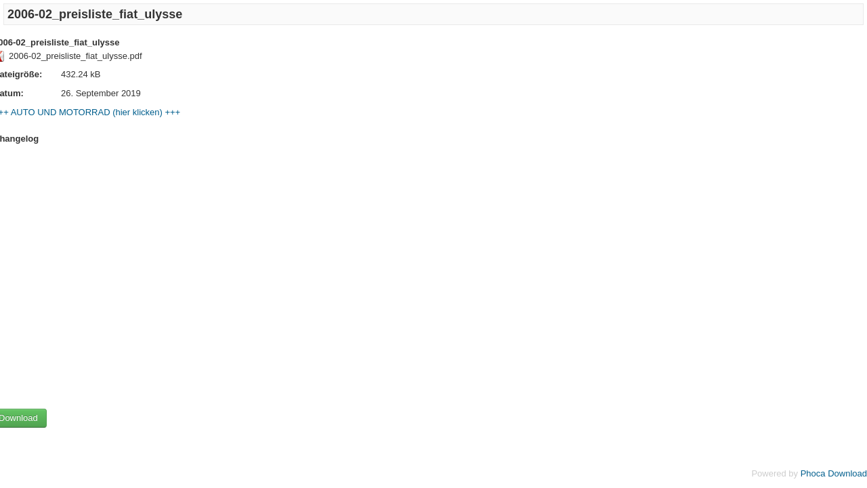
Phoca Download (834, 473)
